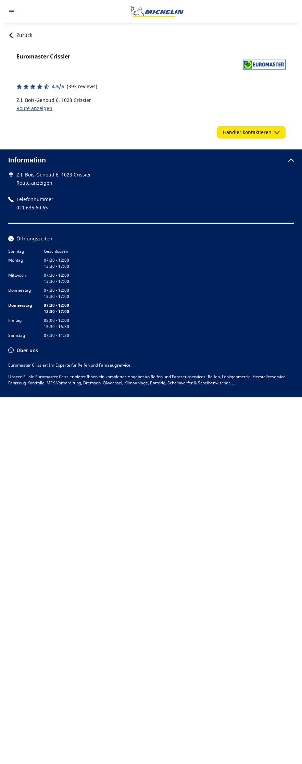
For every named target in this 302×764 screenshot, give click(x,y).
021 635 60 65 (32, 207)
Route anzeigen (34, 108)
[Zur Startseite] (157, 11)
